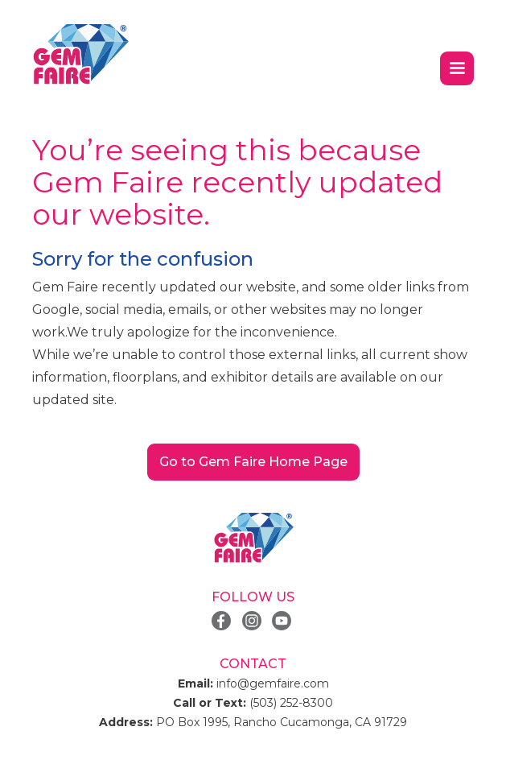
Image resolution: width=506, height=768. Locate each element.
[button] (457, 68)
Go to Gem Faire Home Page (253, 461)
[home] (80, 54)
